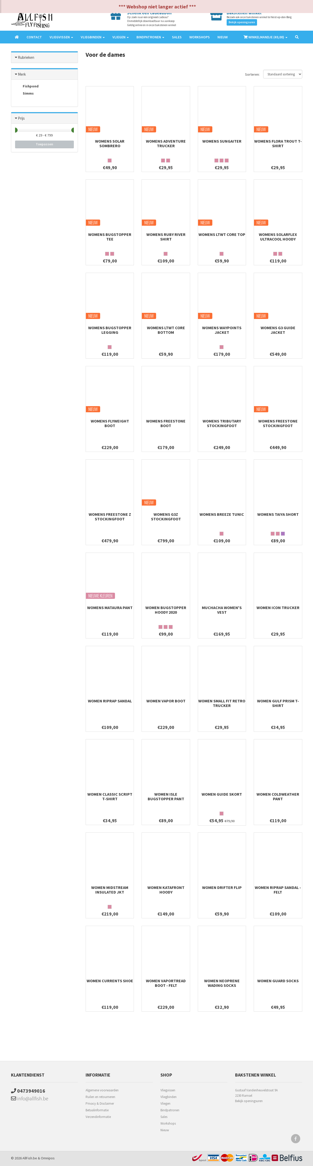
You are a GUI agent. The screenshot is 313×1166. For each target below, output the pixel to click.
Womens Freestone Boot (166, 423)
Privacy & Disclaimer (100, 1103)
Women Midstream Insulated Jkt (109, 890)
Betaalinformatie (97, 1110)
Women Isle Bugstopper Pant (166, 796)
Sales (177, 37)
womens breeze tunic (222, 514)
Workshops (199, 37)
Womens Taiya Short (278, 514)
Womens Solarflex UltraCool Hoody (278, 237)
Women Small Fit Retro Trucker (221, 703)
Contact (34, 37)
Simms (24, 93)
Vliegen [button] (120, 37)
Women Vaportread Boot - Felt (166, 983)
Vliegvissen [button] (61, 37)
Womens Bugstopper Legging (109, 330)
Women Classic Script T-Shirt (109, 796)
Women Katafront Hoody (165, 890)
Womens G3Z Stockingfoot (166, 516)
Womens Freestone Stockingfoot (278, 423)
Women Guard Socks (278, 980)
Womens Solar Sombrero (109, 143)
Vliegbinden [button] (93, 37)
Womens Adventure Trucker (166, 143)
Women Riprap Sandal (110, 700)
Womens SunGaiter (221, 141)
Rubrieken (26, 57)
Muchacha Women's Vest (222, 610)
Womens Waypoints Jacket (221, 330)
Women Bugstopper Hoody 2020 (165, 610)
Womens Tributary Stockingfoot (222, 423)
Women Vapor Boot (166, 700)
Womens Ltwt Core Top (222, 234)
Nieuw (222, 37)
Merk (22, 74)
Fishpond (27, 86)
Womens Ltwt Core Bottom (166, 330)
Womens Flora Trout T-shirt (278, 143)
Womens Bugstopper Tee (109, 237)
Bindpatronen (169, 1110)
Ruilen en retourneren (100, 1097)
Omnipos (48, 1158)
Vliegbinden (168, 1097)
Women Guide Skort (222, 794)
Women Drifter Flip (222, 887)
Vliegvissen (167, 1090)
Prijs (21, 118)
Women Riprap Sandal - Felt (278, 890)
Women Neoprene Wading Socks (222, 983)
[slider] (15, 130)
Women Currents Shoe (110, 980)
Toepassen (44, 144)
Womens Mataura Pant (110, 607)
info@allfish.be (29, 1098)
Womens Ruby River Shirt (166, 237)
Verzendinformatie (98, 1117)
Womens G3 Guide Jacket (278, 330)
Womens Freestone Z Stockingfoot (110, 516)
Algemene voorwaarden (102, 1090)
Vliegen (165, 1103)
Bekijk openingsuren (242, 22)
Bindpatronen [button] (150, 37)
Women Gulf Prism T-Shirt (278, 703)
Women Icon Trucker (278, 607)
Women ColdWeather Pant (278, 796)
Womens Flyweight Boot (110, 423)
